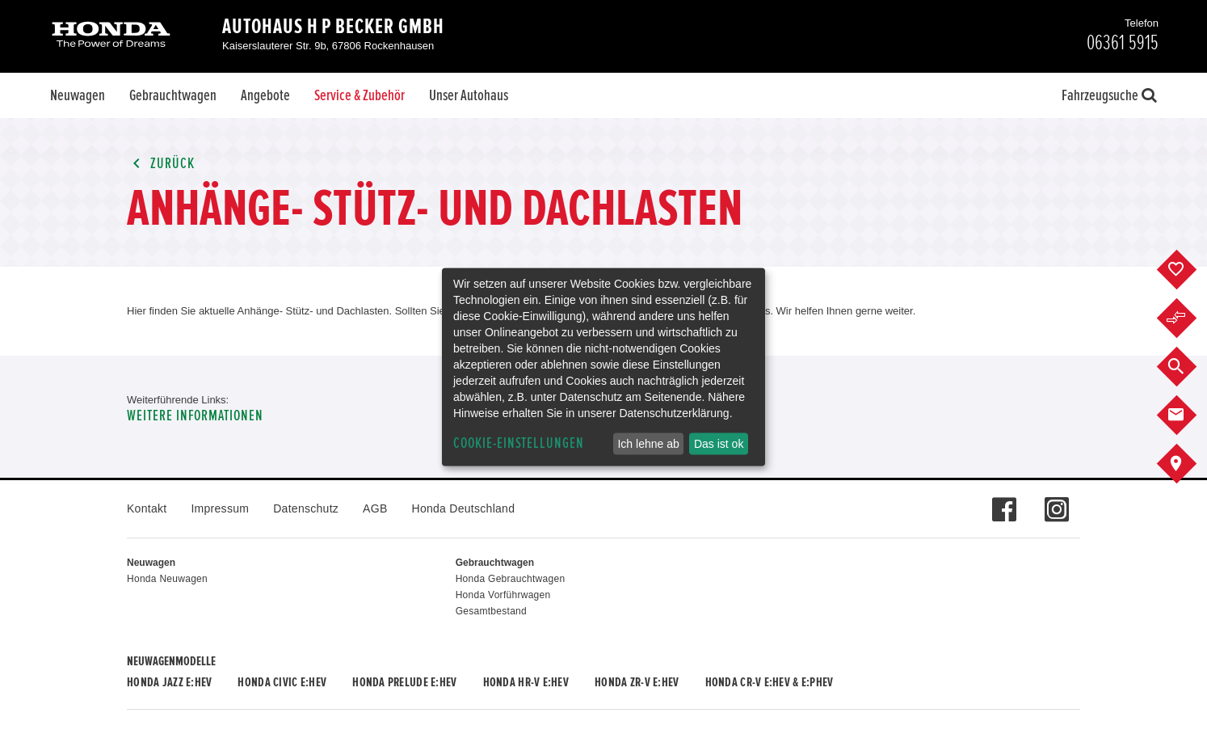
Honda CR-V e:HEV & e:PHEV (769, 682)
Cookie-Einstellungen (518, 443)
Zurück (161, 163)
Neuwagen (77, 95)
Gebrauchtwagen (173, 95)
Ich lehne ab (648, 443)
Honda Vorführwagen (503, 595)
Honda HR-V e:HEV (526, 682)
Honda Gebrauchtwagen (511, 578)
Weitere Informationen (195, 416)
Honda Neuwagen (167, 578)
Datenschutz (306, 508)
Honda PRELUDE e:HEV (404, 682)
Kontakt (146, 508)
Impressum (220, 508)
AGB (375, 508)
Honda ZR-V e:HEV (637, 682)
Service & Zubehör (359, 95)
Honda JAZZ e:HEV (169, 682)
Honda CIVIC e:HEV (282, 682)
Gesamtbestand (491, 611)
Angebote (265, 95)
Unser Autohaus (468, 95)
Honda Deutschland (463, 508)
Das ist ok (718, 443)
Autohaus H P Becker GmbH (333, 26)
